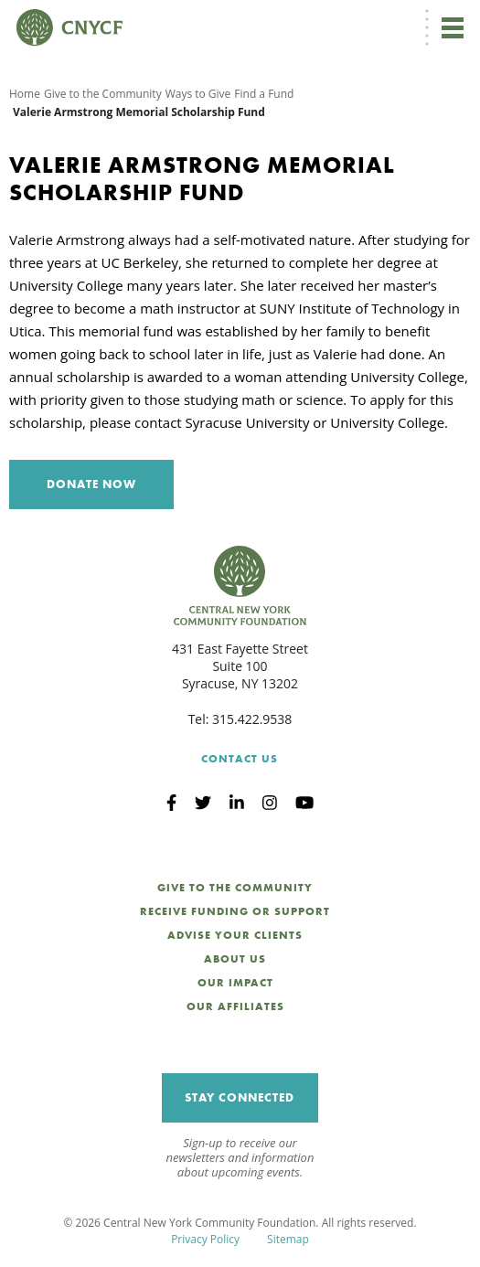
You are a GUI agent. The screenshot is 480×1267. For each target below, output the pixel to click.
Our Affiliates (235, 1006)
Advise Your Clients (235, 935)
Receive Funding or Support (235, 911)
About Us (235, 959)
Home (24, 93)
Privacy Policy (205, 1239)
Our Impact (235, 982)
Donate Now (91, 484)
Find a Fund (263, 93)
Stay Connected (239, 1097)
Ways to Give (198, 93)
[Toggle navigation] (452, 27)
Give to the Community (103, 93)
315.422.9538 (252, 719)
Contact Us (239, 758)
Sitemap (288, 1239)
